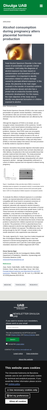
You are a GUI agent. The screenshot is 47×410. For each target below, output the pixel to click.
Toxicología (20, 285)
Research (33, 285)
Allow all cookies (16, 401)
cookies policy (14, 384)
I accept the (15, 344)
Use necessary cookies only (22, 390)
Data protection (32, 353)
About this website (26, 359)
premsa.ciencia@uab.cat (23, 349)
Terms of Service (29, 335)
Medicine (7, 285)
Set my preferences (18, 395)
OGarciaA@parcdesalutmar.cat (13, 259)
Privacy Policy (16, 335)
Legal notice (20, 344)
